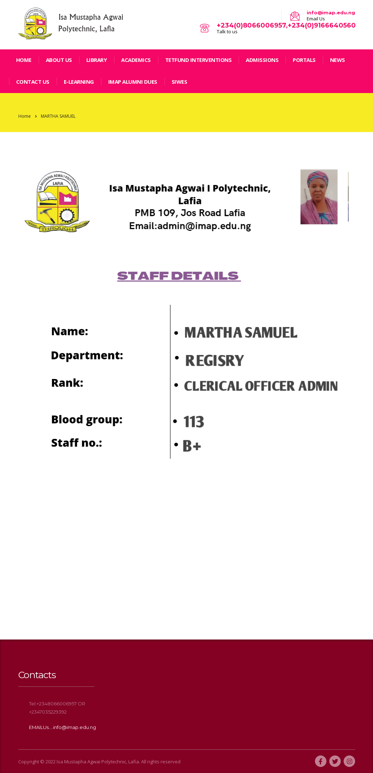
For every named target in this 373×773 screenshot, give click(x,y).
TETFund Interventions (198, 59)
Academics (136, 59)
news (337, 59)
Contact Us (32, 81)
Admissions (262, 59)
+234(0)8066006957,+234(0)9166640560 (286, 25)
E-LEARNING (79, 81)
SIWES (179, 81)
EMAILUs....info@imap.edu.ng (62, 727)
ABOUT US (59, 59)
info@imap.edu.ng (331, 12)
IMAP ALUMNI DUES (132, 81)
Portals (304, 59)
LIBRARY (96, 59)
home (24, 59)
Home (24, 116)
